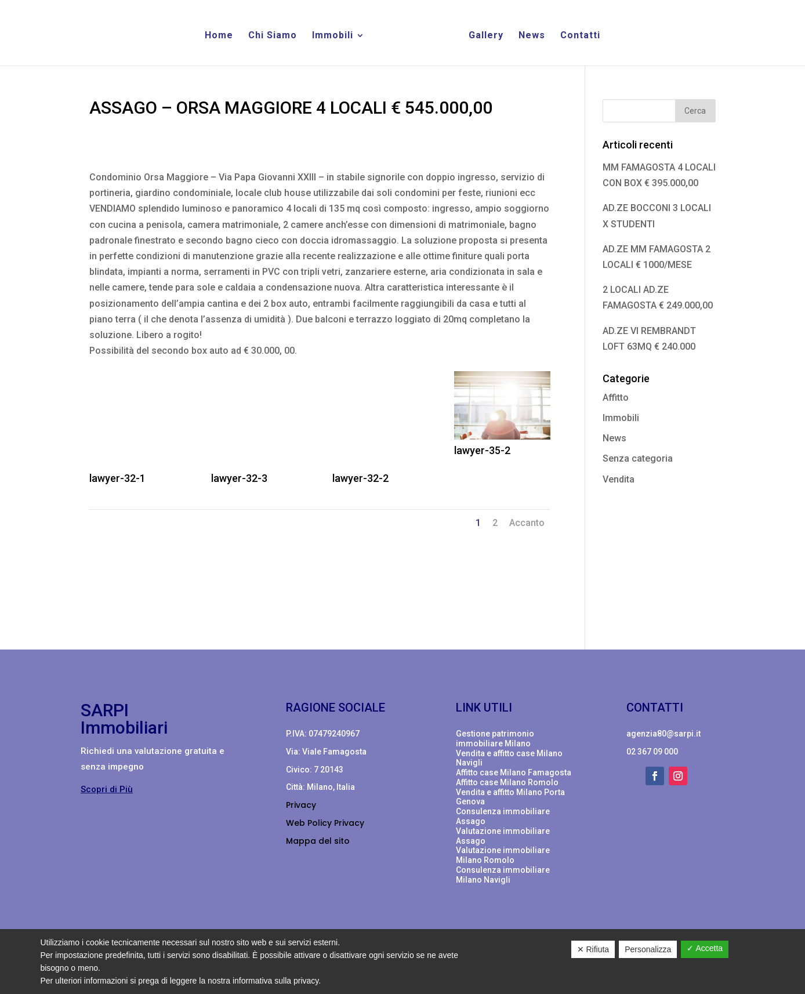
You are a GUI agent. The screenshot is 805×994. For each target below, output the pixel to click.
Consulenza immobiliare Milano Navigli (503, 874)
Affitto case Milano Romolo (507, 782)
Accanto (527, 522)
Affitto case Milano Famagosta (513, 772)
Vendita (618, 479)
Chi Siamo (272, 36)
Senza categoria (638, 458)
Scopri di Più (107, 789)
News (531, 36)
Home (219, 36)
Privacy (301, 805)
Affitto (616, 397)
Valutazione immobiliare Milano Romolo (503, 855)
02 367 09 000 (652, 751)
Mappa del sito (318, 841)
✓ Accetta (705, 948)
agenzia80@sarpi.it (663, 733)
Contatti (580, 36)
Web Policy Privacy (325, 823)
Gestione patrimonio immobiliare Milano (495, 738)
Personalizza (648, 949)
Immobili (332, 36)
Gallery (486, 36)
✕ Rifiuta (593, 949)
